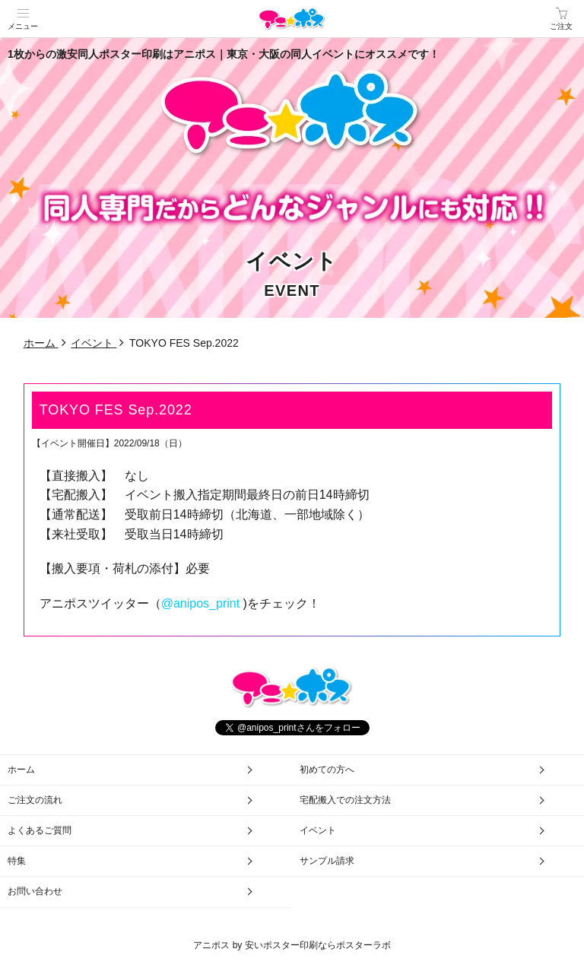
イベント (318, 830)
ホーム (21, 769)
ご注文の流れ (35, 800)
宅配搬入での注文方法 (345, 800)
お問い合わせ (35, 891)
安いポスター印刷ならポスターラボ (318, 945)
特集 (17, 860)
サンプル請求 (327, 860)
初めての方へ (327, 769)
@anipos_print (200, 603)
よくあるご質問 (39, 830)
